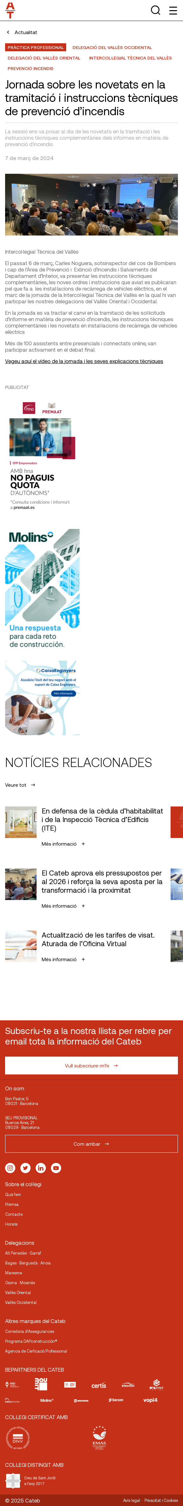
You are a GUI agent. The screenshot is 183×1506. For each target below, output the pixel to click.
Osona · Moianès (20, 1282)
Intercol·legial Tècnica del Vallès (130, 57)
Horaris (11, 1224)
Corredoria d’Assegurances (29, 1331)
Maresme (13, 1272)
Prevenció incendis (30, 68)
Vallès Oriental (18, 1292)
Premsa (11, 1204)
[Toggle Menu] (173, 10)
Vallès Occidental (21, 1302)
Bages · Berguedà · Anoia (28, 1263)
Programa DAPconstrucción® (31, 1341)
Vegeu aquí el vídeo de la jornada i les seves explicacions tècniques (84, 361)
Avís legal (131, 1500)
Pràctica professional (36, 47)
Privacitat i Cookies (161, 1500)
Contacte (14, 1214)
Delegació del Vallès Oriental (44, 57)
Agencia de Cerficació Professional (36, 1351)
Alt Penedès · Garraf (23, 1253)
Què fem (13, 1194)
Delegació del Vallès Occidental (112, 47)
